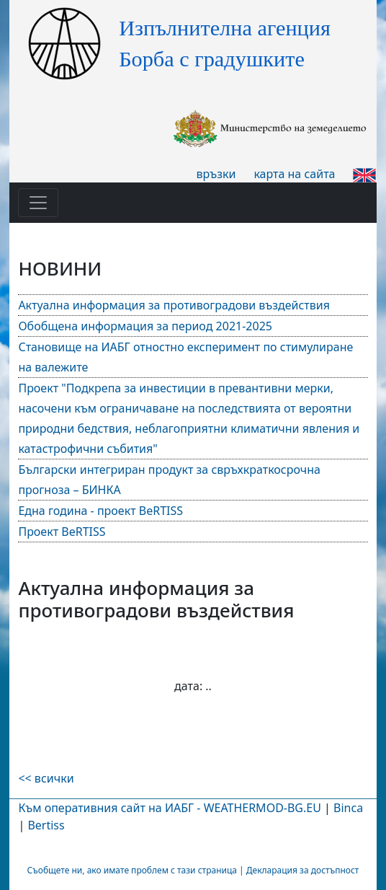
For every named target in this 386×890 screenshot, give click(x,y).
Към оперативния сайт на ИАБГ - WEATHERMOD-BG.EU (169, 808)
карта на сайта (294, 174)
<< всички (45, 778)
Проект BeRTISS (61, 531)
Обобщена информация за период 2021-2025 (145, 326)
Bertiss (45, 825)
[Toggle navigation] (38, 202)
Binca (348, 808)
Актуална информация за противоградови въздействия (174, 305)
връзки (216, 174)
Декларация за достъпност (302, 870)
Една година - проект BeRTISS (100, 511)
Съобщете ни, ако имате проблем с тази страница (132, 870)
